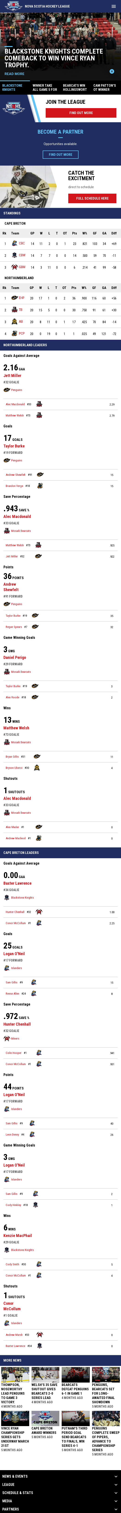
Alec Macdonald (15, 404)
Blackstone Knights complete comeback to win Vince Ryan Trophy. (54, 58)
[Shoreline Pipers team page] (40, 486)
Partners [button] (10, 1509)
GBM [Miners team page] (18, 267)
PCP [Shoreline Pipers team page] (18, 333)
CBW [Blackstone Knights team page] (18, 255)
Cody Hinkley (13, 1205)
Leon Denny (12, 1134)
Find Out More (81, 113)
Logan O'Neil (14, 953)
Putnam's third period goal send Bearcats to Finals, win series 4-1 (74, 1437)
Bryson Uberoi (14, 767)
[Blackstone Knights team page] (35, 1205)
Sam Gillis (11, 982)
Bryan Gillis (12, 756)
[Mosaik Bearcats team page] (39, 404)
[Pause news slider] (111, 71)
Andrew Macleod (16, 838)
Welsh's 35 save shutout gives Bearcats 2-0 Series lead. (45, 1391)
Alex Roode (12, 697)
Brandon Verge (14, 486)
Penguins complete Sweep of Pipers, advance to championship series (106, 1439)
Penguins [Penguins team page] (12, 390)
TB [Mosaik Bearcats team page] (16, 309)
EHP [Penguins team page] (17, 298)
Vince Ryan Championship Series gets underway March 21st (15, 1437)
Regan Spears (14, 627)
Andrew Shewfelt (16, 474)
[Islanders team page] (39, 923)
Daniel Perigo (14, 657)
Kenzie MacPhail (17, 1235)
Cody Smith (12, 1264)
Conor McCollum (16, 923)
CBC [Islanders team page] (18, 243)
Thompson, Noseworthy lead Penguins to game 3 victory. (13, 1393)
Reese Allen (12, 993)
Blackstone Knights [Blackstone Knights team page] (18, 897)
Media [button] (7, 1501)
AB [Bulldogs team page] (17, 321)
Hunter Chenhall (15, 912)
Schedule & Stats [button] (17, 1493)
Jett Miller (12, 375)
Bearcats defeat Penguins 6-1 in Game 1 (75, 1389)
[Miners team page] (39, 912)
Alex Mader (12, 827)
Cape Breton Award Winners (44, 1430)
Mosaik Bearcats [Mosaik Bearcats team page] (17, 531)
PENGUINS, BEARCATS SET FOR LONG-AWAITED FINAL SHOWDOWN (103, 1393)
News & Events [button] (15, 1476)
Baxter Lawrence (17, 883)
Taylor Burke (14, 446)
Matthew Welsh (15, 415)
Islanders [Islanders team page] (12, 968)
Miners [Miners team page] (11, 1038)
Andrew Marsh (14, 1334)
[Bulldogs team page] (37, 767)
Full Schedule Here (96, 198)
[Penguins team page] (40, 474)
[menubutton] (113, 6)
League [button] (8, 1485)
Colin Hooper (13, 1053)
